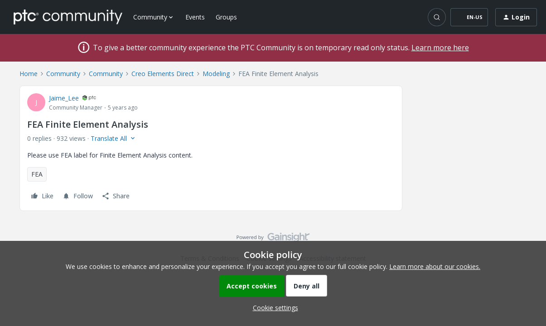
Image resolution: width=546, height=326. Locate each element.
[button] (469, 17)
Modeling (216, 73)
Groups (226, 17)
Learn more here (440, 48)
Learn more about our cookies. (434, 266)
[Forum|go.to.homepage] (68, 17)
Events (195, 17)
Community (63, 73)
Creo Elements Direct (162, 73)
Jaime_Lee (64, 98)
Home (28, 73)
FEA (37, 174)
